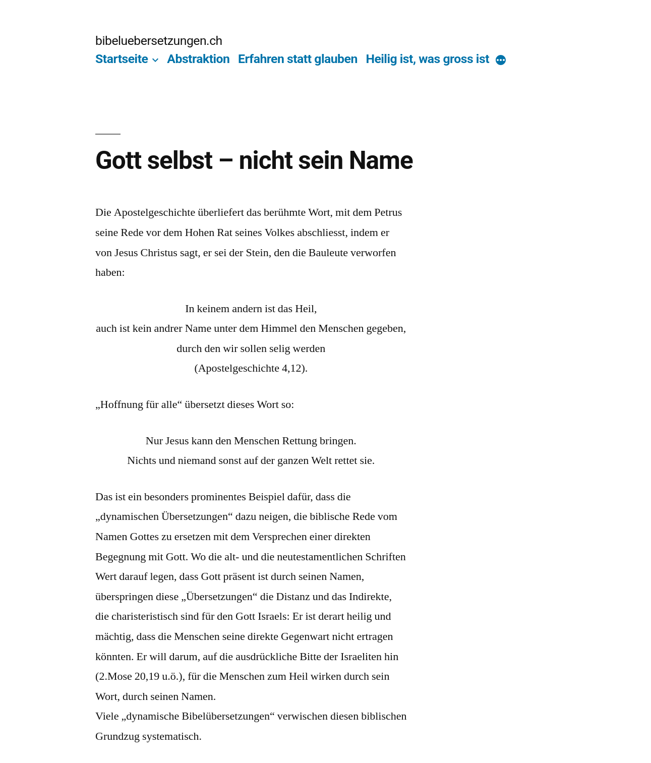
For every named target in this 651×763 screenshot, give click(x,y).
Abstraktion (198, 58)
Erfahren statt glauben (298, 58)
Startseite (121, 58)
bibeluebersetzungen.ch (158, 40)
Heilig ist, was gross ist (427, 58)
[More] (501, 61)
